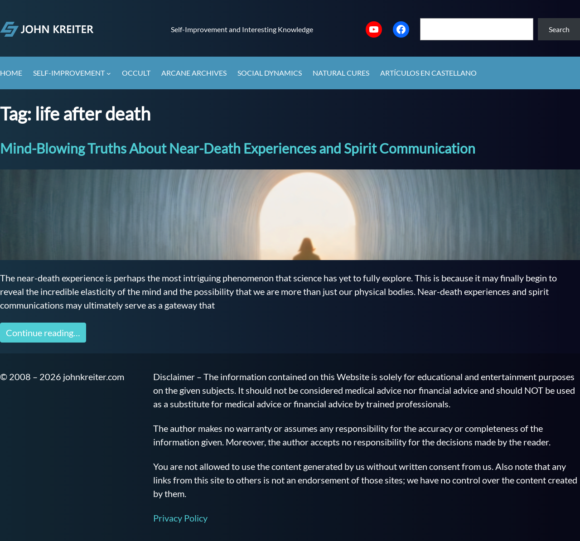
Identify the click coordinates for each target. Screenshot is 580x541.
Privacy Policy (180, 517)
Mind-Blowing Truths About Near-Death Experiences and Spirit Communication (237, 148)
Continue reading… (43, 332)
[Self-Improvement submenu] (108, 73)
